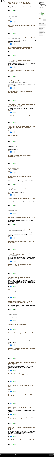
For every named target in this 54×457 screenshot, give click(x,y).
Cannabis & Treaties (17, 82)
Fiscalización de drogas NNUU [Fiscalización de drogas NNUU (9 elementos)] (42, 32)
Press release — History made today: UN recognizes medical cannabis (20, 92)
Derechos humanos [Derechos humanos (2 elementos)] (41, 28)
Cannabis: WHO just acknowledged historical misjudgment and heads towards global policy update (20, 228)
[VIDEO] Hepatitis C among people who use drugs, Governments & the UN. (20, 265)
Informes (23, 82)
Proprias (16, 16)
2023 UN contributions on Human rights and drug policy (21, 37)
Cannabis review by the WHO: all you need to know (20, 277)
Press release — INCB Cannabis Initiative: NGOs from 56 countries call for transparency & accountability (21, 60)
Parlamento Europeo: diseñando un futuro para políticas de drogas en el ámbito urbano (21, 333)
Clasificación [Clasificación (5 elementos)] (43, 23)
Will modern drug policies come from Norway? (19, 289)
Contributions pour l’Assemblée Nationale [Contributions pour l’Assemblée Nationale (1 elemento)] (42, 25)
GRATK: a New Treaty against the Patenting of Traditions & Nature (21, 26)
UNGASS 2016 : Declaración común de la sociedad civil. (21, 439)
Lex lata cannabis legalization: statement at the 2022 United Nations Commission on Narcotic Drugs (20, 48)
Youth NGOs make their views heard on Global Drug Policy (21, 198)
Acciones (13, 16)
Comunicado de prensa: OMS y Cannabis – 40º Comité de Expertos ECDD (21, 242)
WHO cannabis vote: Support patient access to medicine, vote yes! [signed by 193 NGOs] (21, 105)
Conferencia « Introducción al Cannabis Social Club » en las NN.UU (21, 428)
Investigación (18, 38)
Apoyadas (21, 106)
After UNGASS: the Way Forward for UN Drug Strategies (21, 313)
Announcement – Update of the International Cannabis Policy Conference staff (21, 168)
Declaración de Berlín (13, 135)
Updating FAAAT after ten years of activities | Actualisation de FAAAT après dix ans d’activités (19, 3)
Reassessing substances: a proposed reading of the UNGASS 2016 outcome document (20, 395)
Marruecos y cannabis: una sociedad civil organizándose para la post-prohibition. (21, 349)
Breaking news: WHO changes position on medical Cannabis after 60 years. (20, 156)
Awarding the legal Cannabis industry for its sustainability (22, 188)
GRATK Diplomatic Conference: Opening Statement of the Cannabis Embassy (21, 14)
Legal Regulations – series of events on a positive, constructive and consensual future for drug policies (20, 374)
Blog (14, 16)
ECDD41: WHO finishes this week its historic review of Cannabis (21, 177)
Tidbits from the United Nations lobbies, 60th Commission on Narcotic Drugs (22, 363)
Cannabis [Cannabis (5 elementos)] (40, 23)
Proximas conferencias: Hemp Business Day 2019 (20, 145)
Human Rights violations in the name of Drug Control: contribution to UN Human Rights (21, 254)
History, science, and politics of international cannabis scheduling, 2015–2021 (21, 80)
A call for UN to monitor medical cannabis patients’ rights (21, 115)
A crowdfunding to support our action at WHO (19, 324)
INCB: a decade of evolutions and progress (18, 209)
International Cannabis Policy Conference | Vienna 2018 (21, 217)
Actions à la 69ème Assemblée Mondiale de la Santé (20, 407)
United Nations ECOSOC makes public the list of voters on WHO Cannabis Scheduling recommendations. (21, 127)
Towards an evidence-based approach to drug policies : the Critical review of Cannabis (21, 418)
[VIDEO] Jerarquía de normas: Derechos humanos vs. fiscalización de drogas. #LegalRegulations (20, 302)
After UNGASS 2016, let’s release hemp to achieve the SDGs (20, 386)
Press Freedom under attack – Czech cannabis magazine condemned (21, 71)
